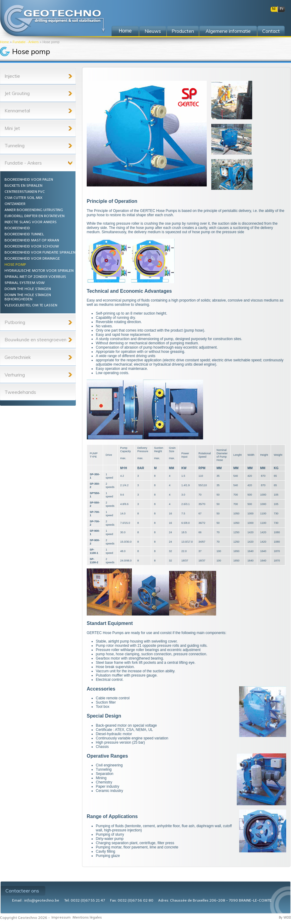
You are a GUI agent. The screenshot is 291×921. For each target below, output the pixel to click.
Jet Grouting (17, 93)
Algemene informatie (228, 31)
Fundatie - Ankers (26, 42)
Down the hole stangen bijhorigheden (28, 297)
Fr (281, 9)
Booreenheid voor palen (29, 179)
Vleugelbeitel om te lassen (31, 305)
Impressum (61, 917)
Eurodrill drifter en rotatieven (35, 216)
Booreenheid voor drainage (32, 258)
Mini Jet (12, 128)
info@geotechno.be (41, 900)
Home (4, 42)
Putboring (15, 322)
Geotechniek (18, 357)
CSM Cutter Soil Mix (23, 198)
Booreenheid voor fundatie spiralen (40, 252)
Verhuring (15, 375)
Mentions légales (87, 917)
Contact (271, 31)
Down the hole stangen (28, 289)
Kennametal (17, 111)
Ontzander (15, 204)
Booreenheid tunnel (24, 234)
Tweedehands (20, 392)
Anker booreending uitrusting (34, 210)
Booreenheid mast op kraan (32, 240)
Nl (273, 9)
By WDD (285, 917)
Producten (183, 31)
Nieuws (153, 31)
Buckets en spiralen (23, 185)
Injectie (12, 76)
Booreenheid (17, 228)
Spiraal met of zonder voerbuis (35, 277)
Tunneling (15, 145)
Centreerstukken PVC (25, 191)
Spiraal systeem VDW (25, 283)
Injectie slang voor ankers (31, 222)
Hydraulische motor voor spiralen (39, 270)
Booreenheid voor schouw (32, 246)
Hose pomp (15, 264)
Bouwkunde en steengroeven (35, 340)
